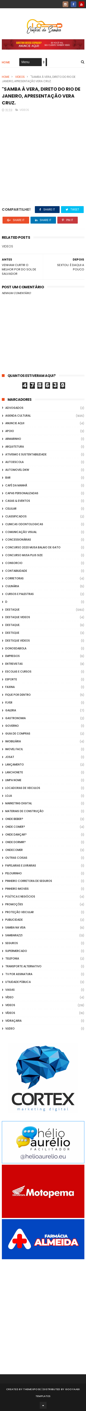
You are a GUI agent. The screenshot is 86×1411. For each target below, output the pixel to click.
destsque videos (17, 640)
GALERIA (10, 710)
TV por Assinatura (18, 974)
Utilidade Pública (18, 982)
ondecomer (14, 850)
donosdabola (15, 648)
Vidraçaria (13, 1021)
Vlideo (10, 1028)
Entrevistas (14, 664)
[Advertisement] (43, 1311)
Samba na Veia (15, 927)
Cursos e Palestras (19, 594)
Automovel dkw (17, 470)
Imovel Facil (14, 749)
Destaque (12, 610)
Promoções (14, 904)
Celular (11, 509)
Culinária (12, 586)
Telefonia (12, 958)
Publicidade (14, 920)
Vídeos (10, 1013)
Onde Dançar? (16, 834)
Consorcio (13, 563)
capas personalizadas (21, 493)
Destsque (12, 633)
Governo (12, 726)
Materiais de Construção (24, 811)
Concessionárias (18, 539)
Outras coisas (16, 858)
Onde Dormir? (15, 842)
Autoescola (14, 462)
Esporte (11, 679)
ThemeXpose (32, 1389)
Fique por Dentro (18, 695)
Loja (8, 796)
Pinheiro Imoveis (17, 889)
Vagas (10, 990)
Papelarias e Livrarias (20, 865)
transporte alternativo (23, 966)
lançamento (14, 764)
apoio (9, 431)
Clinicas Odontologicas (24, 524)
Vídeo (9, 997)
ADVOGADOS (14, 408)
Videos (20, 77)
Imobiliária (13, 741)
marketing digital (18, 803)
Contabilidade (16, 571)
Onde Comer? (15, 827)
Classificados (16, 516)
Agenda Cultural (18, 416)
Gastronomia (15, 718)
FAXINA (10, 687)
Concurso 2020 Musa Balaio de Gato (33, 547)
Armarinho (13, 439)
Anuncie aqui (14, 423)
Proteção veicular (19, 912)
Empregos (12, 656)
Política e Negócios (20, 896)
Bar (8, 478)
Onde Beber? (14, 819)
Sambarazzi (13, 935)
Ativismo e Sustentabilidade (26, 454)
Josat (9, 757)
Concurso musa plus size (24, 555)
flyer (8, 702)
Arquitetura (14, 447)
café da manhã (16, 485)
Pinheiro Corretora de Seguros (28, 881)
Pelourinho (13, 873)
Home (6, 62)
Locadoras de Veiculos (22, 788)
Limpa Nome (13, 780)
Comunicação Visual (21, 532)
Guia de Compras (17, 733)
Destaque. (12, 625)
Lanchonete (14, 772)
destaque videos (17, 617)
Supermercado (16, 951)
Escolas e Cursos (18, 671)
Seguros (11, 943)
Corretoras (14, 578)
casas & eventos (17, 501)
